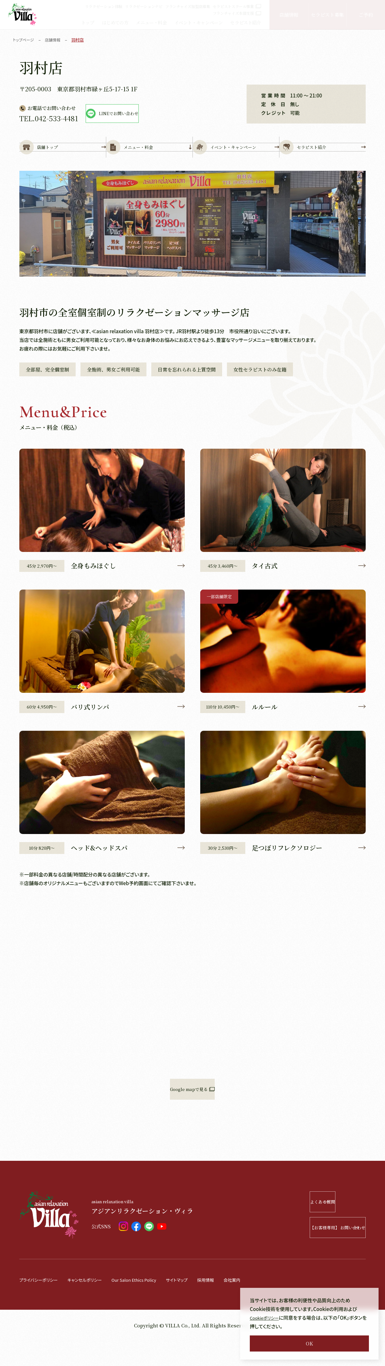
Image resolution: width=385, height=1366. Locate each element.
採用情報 (229, 1304)
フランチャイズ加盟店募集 (187, 6)
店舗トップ (62, 158)
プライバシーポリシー (41, 1304)
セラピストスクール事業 (237, 6)
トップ (87, 22)
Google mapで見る (192, 1114)
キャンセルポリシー (93, 1304)
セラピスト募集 (327, 14)
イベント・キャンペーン (198, 22)
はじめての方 (115, 22)
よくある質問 (327, 1227)
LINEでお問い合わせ (144, 113)
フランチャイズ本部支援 (237, 13)
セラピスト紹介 (245, 22)
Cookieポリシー (267, 1317)
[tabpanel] (192, 245)
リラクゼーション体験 (103, 6)
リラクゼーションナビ (143, 6)
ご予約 (366, 14)
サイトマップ (197, 1304)
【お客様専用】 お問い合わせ (319, 1252)
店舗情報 (288, 14)
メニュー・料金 (151, 22)
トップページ (24, 40)
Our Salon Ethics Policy (149, 1304)
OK (309, 1343)
